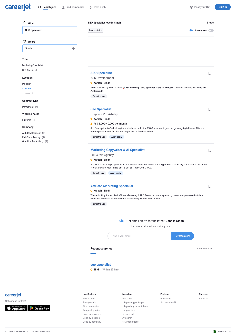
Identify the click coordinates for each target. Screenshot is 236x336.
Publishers (165, 298)
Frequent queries (91, 310)
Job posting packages (133, 302)
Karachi (29, 93)
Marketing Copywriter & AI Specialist (117, 150)
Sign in (223, 6)
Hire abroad (128, 314)
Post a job (127, 298)
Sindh (28, 88)
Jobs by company (92, 321)
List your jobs (128, 310)
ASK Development (102, 78)
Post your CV (200, 7)
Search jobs (89, 298)
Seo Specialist (100, 109)
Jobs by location (91, 318)
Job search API (168, 302)
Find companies (91, 306)
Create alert (183, 235)
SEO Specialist (101, 73)
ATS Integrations (130, 321)
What (28, 23)
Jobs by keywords (92, 314)
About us (203, 298)
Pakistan (26, 84)
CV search (127, 318)
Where (29, 41)
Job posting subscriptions (135, 306)
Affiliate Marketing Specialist (111, 186)
